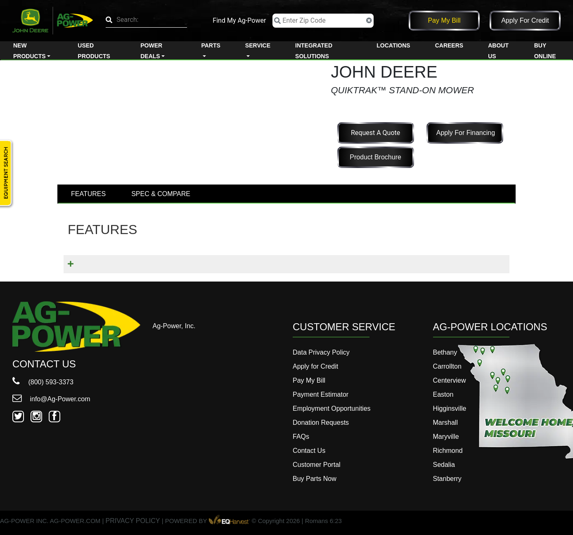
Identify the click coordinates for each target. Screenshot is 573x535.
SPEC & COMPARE (160, 193)
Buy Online (545, 50)
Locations (393, 45)
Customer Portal (317, 464)
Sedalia (444, 464)
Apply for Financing (465, 132)
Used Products (94, 50)
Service (257, 45)
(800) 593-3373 (42, 382)
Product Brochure (375, 157)
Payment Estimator (320, 394)
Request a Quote (375, 133)
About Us (498, 50)
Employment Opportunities (332, 408)
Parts (210, 45)
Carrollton (447, 366)
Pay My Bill (444, 20)
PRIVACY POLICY (133, 521)
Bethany (445, 352)
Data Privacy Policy (321, 352)
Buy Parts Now (314, 478)
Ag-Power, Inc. (174, 325)
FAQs (301, 436)
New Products (29, 50)
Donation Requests (321, 422)
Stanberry (447, 478)
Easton (443, 394)
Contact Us (309, 450)
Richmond (448, 450)
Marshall (445, 422)
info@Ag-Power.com (51, 398)
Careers (449, 45)
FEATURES (88, 193)
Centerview (449, 380)
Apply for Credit (525, 20)
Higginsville (449, 408)
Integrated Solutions (313, 50)
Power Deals (151, 50)
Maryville (446, 436)
